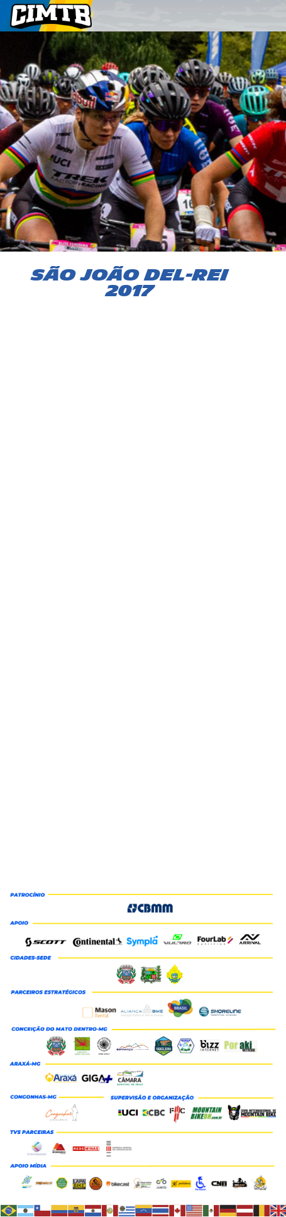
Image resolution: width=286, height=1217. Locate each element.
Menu (271, 19)
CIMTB (60, 16)
